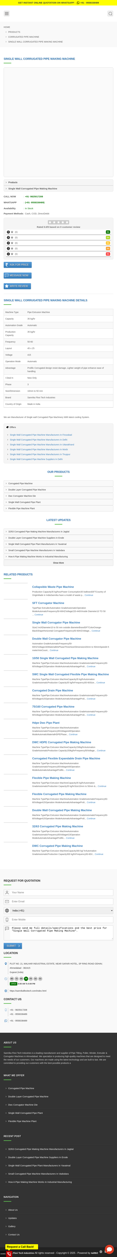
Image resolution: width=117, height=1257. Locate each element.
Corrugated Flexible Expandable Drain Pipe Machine (66, 758)
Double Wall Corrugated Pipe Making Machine (62, 810)
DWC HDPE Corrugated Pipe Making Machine (61, 742)
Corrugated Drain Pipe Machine (52, 690)
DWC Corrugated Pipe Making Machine (57, 845)
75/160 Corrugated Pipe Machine (53, 706)
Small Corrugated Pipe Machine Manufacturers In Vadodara (36, 550)
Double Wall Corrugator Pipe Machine (56, 638)
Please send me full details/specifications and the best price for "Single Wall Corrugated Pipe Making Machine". (61, 932)
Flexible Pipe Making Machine (51, 777)
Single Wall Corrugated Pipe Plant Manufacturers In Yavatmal (37, 544)
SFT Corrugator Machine (48, 603)
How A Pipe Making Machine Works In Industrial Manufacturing (38, 556)
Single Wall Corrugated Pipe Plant (24, 502)
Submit (11, 946)
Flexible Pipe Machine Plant (21, 508)
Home (7, 27)
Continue (89, 595)
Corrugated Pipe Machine (23, 37)
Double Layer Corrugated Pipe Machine (27, 489)
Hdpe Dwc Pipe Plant (46, 722)
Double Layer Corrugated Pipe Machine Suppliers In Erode (36, 538)
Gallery (12, 1226)
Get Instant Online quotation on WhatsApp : (58, 3)
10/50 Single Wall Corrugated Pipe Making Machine (65, 658)
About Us (13, 1210)
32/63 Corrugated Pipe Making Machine (57, 826)
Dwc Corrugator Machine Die (22, 496)
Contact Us (14, 1234)
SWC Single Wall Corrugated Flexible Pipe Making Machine (70, 674)
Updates (12, 1218)
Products (14, 32)
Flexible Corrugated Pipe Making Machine (59, 794)
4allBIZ (94, 1253)
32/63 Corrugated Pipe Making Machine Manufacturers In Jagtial (38, 531)
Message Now (19, 275)
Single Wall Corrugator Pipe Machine (56, 622)
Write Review (19, 286)
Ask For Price (19, 264)
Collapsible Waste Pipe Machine (53, 586)
